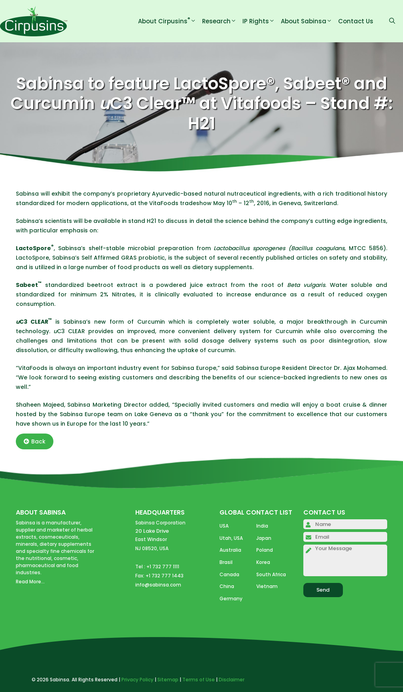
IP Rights (261, 21)
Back (34, 441)
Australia (230, 550)
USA (224, 525)
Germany (230, 598)
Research (222, 21)
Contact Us (355, 21)
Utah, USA (231, 538)
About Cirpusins (170, 21)
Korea (263, 562)
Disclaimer (231, 679)
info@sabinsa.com (158, 584)
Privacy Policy (137, 679)
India (262, 525)
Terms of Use (198, 679)
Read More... (30, 581)
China (226, 586)
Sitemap (167, 679)
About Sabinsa (309, 21)
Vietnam (267, 586)
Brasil (226, 562)
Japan (263, 538)
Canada (229, 574)
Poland (264, 550)
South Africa (271, 574)
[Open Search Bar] (392, 21)
